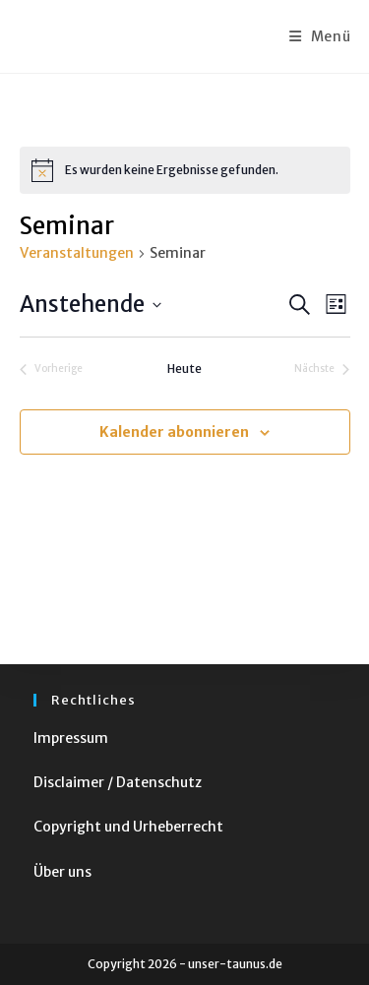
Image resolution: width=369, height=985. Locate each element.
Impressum (70, 738)
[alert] (185, 170)
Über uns (62, 872)
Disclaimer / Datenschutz (117, 782)
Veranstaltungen (77, 253)
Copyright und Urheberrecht (128, 826)
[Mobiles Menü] (320, 36)
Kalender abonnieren (174, 432)
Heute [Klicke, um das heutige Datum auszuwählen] (184, 368)
